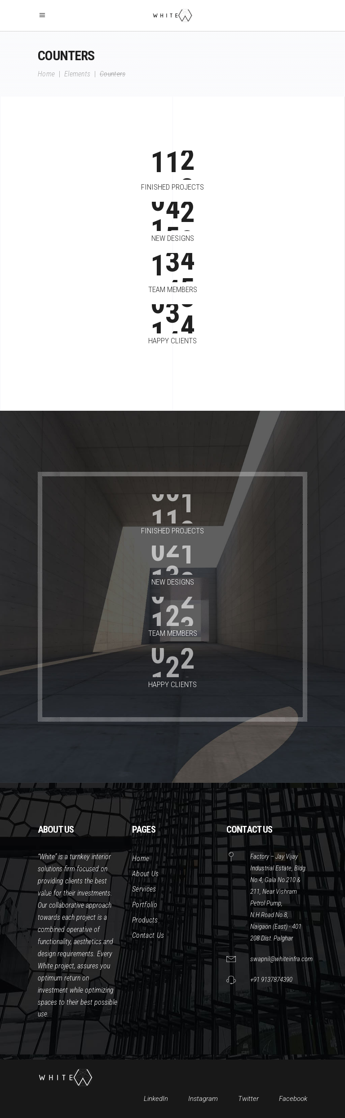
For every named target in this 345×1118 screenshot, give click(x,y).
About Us (145, 874)
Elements (77, 74)
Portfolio (144, 905)
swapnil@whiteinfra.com (281, 959)
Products (145, 920)
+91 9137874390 (271, 980)
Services (144, 889)
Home (46, 74)
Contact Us (148, 935)
